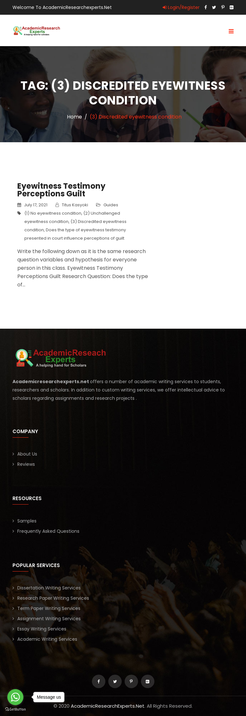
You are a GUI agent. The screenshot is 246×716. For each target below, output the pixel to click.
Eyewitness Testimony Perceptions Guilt (61, 190)
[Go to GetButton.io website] (15, 709)
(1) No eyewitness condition (52, 213)
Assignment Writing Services (49, 618)
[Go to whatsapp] (15, 697)
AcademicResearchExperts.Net (107, 706)
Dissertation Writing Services (49, 588)
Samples (27, 521)
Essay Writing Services (41, 629)
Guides (110, 205)
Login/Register (181, 7)
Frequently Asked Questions (48, 531)
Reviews (26, 464)
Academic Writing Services (47, 639)
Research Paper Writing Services (53, 598)
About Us (27, 454)
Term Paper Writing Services (48, 608)
